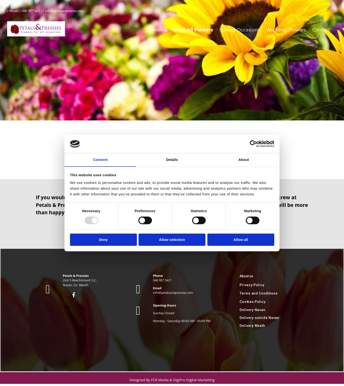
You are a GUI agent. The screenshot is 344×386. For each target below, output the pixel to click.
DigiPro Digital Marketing (194, 382)
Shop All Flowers (221, 25)
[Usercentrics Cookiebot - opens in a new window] (253, 143)
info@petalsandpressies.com (64, 11)
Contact (323, 25)
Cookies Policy (252, 304)
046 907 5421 (31, 11)
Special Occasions (258, 25)
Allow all (240, 240)
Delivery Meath (252, 328)
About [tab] (243, 160)
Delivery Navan (252, 312)
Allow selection (172, 240)
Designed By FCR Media (149, 382)
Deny (103, 240)
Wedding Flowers (294, 25)
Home (193, 25)
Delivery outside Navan (259, 320)
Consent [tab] (100, 160)
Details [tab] (172, 160)
